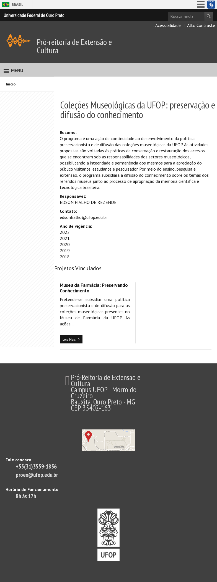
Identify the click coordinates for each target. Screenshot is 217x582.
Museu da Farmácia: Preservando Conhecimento (94, 288)
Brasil (17, 4)
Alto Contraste (200, 25)
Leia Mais (69, 339)
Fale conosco (18, 459)
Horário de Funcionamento (32, 489)
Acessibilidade (167, 25)
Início (11, 84)
